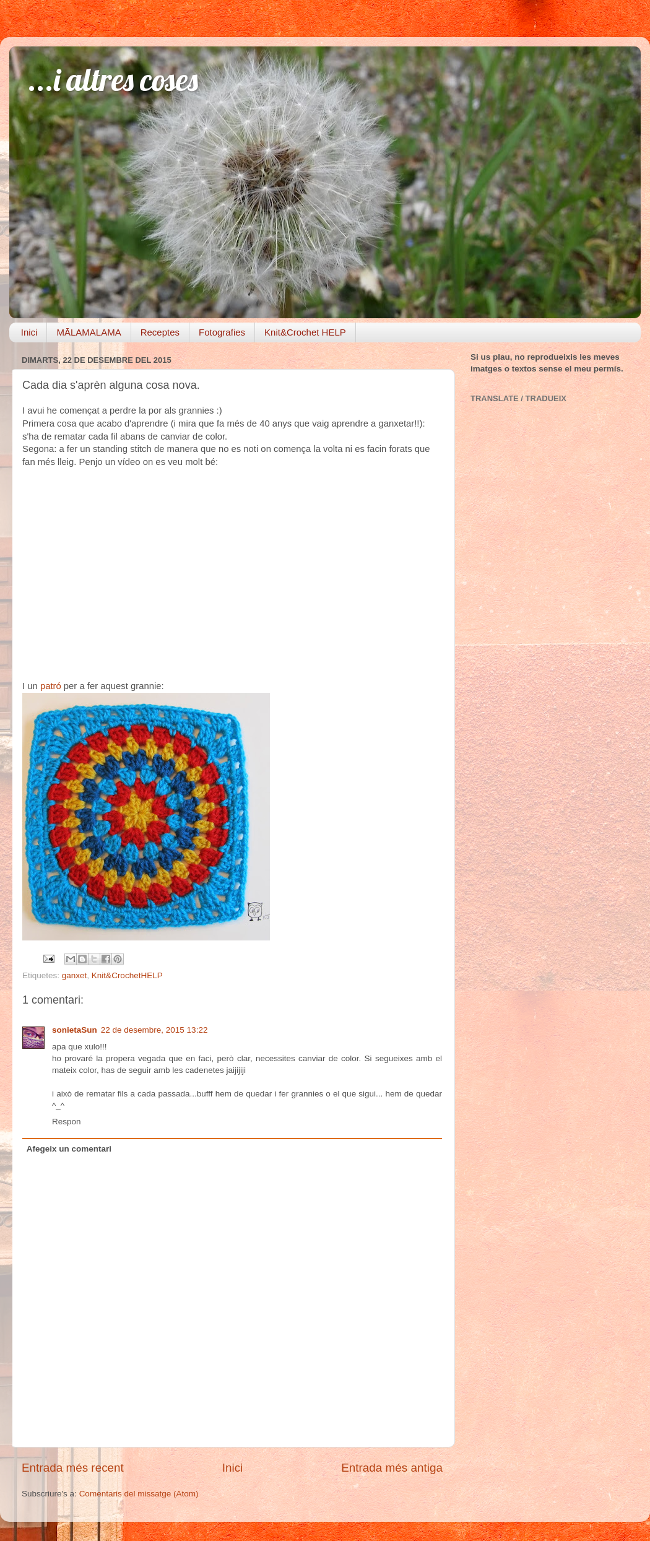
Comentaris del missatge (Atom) (139, 1493)
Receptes (160, 332)
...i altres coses (113, 79)
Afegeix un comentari (69, 1148)
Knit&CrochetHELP (127, 975)
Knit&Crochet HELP (305, 332)
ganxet (74, 975)
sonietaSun (74, 1030)
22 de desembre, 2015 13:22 (154, 1030)
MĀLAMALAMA (88, 332)
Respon (66, 1121)
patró (50, 686)
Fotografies (222, 332)
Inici (29, 332)
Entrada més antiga (392, 1467)
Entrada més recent (73, 1467)
